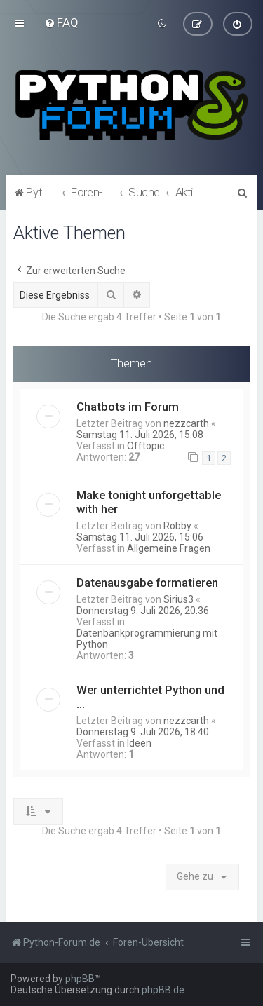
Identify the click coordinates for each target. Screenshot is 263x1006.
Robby (177, 525)
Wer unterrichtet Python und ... (150, 697)
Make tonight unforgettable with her (148, 502)
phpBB (80, 978)
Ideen (139, 743)
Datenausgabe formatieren (147, 583)
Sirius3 (178, 599)
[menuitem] (61, 22)
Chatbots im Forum (127, 406)
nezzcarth (186, 422)
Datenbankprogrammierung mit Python (146, 638)
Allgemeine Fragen (168, 548)
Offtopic (145, 445)
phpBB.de (163, 989)
